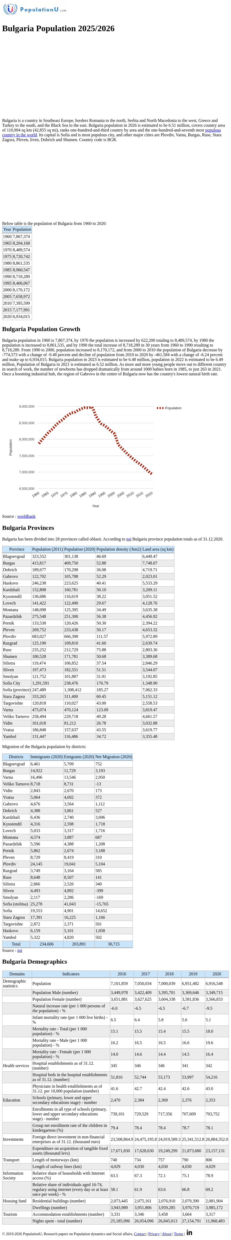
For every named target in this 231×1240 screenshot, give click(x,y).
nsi (129, 539)
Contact (140, 1234)
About (167, 1234)
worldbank (26, 516)
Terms (178, 1234)
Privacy (154, 1234)
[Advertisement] (115, 76)
